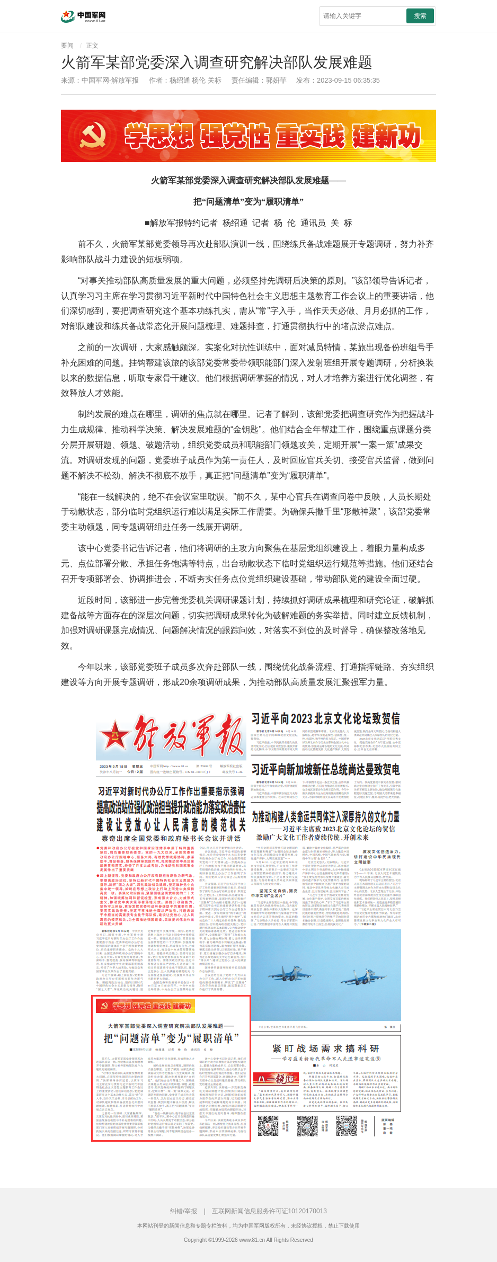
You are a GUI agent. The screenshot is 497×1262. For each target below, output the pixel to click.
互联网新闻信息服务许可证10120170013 (269, 1211)
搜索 (420, 16)
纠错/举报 (183, 1211)
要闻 (67, 45)
